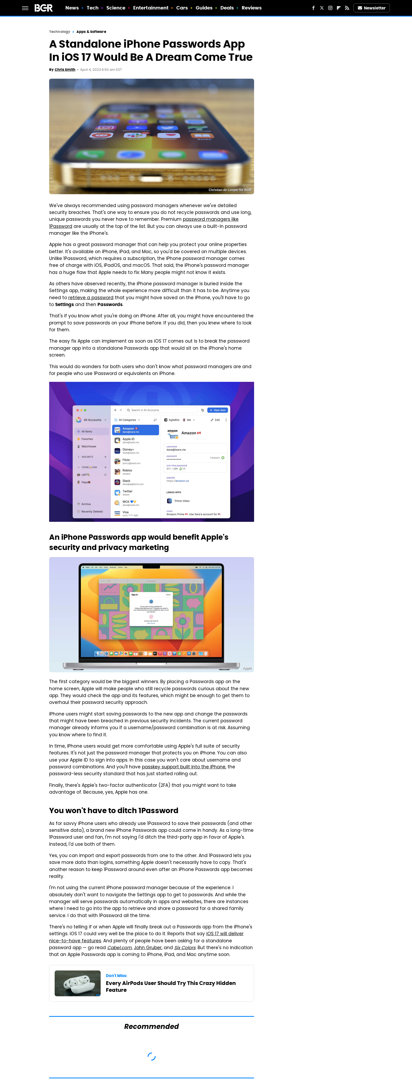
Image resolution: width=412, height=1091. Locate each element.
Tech (93, 8)
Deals (227, 8)
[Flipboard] (339, 8)
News (72, 8)
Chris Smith (65, 69)
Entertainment (150, 8)
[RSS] (347, 8)
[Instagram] (330, 8)
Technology (59, 31)
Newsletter (372, 8)
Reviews (252, 8)
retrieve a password (91, 298)
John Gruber (148, 948)
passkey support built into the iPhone (183, 767)
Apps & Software (91, 31)
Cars (182, 8)
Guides (204, 8)
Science (116, 8)
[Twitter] (322, 8)
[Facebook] (313, 8)
